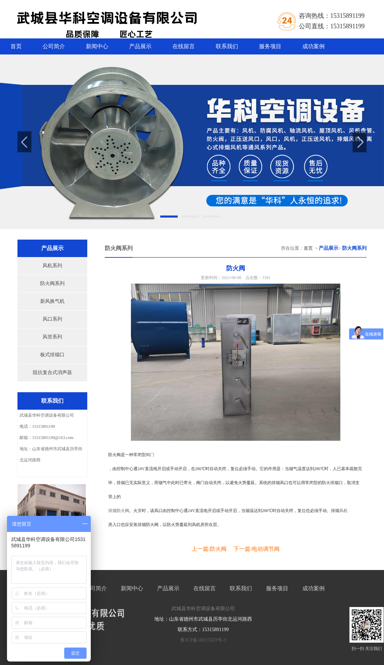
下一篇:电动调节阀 (257, 549)
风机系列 (52, 265)
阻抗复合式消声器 (52, 372)
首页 (16, 46)
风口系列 (52, 319)
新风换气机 (52, 301)
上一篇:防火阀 (209, 549)
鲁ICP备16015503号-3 (203, 640)
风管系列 (52, 336)
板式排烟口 (52, 354)
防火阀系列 (52, 283)
